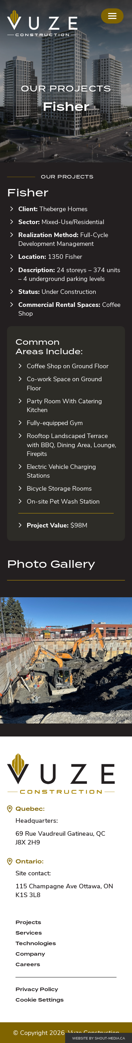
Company (30, 953)
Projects (28, 922)
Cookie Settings (39, 999)
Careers (27, 964)
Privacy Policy (36, 989)
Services (28, 932)
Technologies (35, 943)
